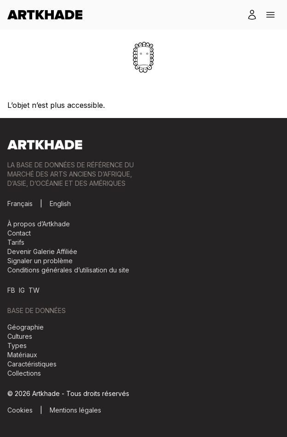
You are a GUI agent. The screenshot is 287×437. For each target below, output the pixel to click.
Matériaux (22, 355)
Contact (19, 233)
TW (34, 290)
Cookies (20, 410)
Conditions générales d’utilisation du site (68, 270)
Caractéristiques (32, 364)
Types (17, 345)
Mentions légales (75, 410)
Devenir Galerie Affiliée (42, 251)
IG (22, 290)
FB (11, 290)
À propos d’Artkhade (38, 224)
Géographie (25, 327)
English (60, 203)
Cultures (19, 336)
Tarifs (15, 242)
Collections (24, 373)
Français (20, 203)
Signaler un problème (40, 261)
